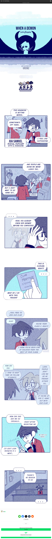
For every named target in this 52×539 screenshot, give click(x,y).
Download (26, 529)
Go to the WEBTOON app (26, 537)
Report (26, 523)
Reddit (32, 516)
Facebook (22, 516)
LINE (19, 516)
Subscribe (26, 519)
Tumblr (29, 516)
